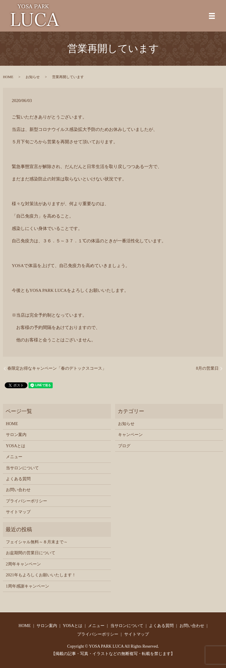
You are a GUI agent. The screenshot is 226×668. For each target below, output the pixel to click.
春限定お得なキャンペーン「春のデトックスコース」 (56, 368)
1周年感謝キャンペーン (27, 586)
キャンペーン (130, 434)
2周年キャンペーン (23, 564)
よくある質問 (18, 479)
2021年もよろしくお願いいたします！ (41, 575)
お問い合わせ (18, 490)
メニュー (14, 457)
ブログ (124, 446)
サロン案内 (16, 434)
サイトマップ (18, 512)
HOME (8, 77)
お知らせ (33, 77)
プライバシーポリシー (26, 501)
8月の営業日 (207, 368)
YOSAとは (15, 446)
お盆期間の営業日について (30, 553)
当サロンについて (22, 468)
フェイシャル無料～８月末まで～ (37, 542)
